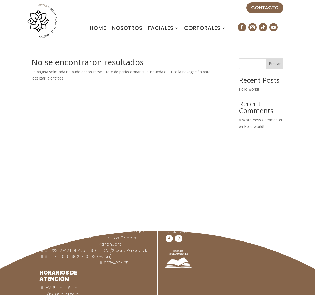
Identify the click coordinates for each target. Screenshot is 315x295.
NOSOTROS (127, 29)
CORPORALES (202, 29)
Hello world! (249, 89)
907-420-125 (116, 263)
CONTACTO (265, 7)
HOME (98, 29)
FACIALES (160, 29)
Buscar (275, 63)
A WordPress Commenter (260, 119)
